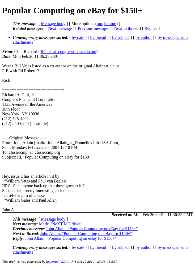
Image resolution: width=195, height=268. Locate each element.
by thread (98, 37)
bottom (110, 23)
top (99, 23)
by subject (120, 37)
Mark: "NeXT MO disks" (60, 224)
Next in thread (126, 28)
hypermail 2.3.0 (57, 261)
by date (78, 37)
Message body (53, 23)
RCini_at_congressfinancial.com (68, 51)
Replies (151, 28)
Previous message (93, 28)
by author (143, 37)
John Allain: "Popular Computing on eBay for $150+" (92, 228)
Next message (60, 28)
